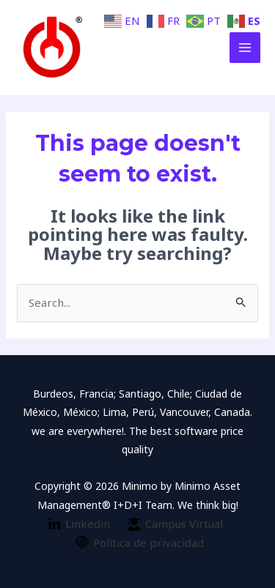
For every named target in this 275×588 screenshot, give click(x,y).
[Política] (139, 542)
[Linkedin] (78, 524)
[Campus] (175, 524)
